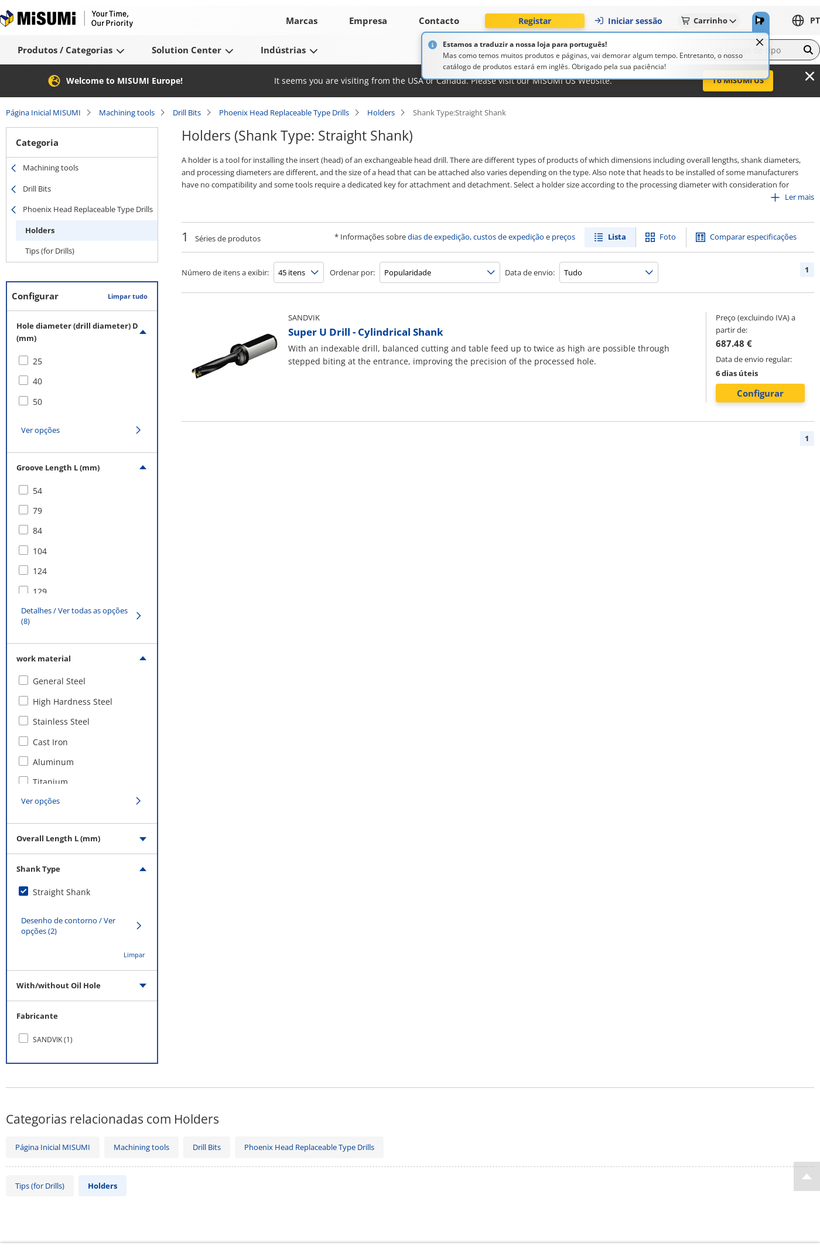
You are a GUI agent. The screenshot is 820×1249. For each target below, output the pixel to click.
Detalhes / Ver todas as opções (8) (74, 615)
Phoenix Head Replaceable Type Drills (284, 112)
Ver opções (40, 430)
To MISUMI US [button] (738, 80)
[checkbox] (82, 361)
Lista (617, 236)
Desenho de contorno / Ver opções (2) (68, 925)
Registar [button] (534, 20)
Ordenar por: (352, 272)
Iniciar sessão (628, 20)
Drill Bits (187, 112)
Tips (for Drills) (49, 250)
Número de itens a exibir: (225, 272)
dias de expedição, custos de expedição (476, 236)
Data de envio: (530, 272)
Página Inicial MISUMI (43, 112)
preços (563, 236)
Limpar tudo (128, 296)
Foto (668, 236)
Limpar (134, 954)
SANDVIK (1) (53, 1040)
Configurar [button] (760, 393)
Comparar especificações (753, 236)
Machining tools (127, 112)
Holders (381, 112)
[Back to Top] (807, 1176)
